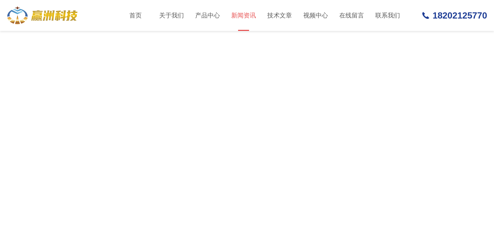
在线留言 (351, 15)
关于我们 (171, 15)
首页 (135, 15)
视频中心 (315, 15)
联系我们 (387, 15)
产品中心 (207, 15)
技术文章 (279, 15)
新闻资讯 (243, 21)
